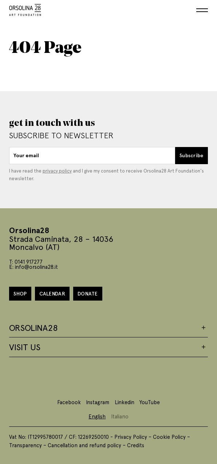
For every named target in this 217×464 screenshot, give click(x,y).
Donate (88, 293)
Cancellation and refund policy (84, 445)
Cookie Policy (169, 436)
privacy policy (57, 170)
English (97, 416)
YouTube (149, 402)
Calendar (52, 293)
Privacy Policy (130, 436)
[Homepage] (25, 8)
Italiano (120, 416)
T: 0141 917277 (26, 261)
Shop (20, 293)
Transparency (25, 445)
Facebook (69, 402)
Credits (135, 445)
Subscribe (191, 155)
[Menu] (202, 10)
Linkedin (124, 402)
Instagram (97, 402)
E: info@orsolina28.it (33, 266)
